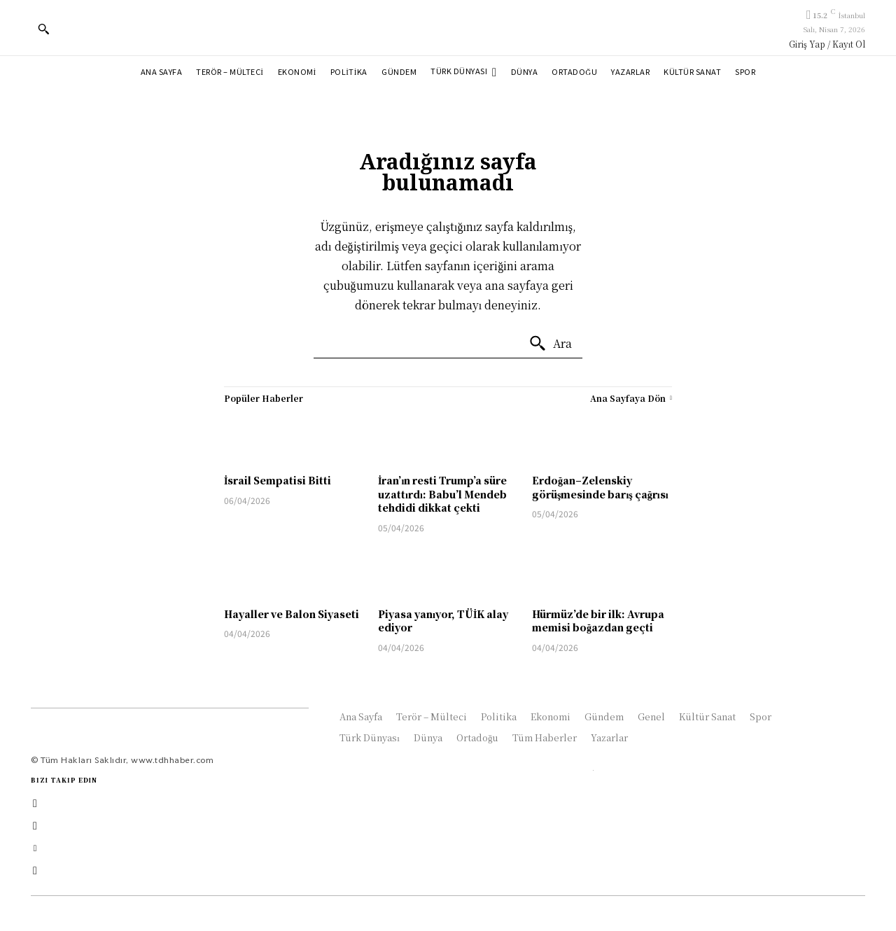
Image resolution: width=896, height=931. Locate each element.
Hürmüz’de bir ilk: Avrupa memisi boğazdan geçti (598, 621)
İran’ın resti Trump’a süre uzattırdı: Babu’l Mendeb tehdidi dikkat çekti (442, 493)
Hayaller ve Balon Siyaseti (291, 614)
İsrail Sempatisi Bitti (277, 480)
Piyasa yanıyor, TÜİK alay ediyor (443, 621)
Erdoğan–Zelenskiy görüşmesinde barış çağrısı (600, 487)
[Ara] (550, 343)
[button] (43, 28)
